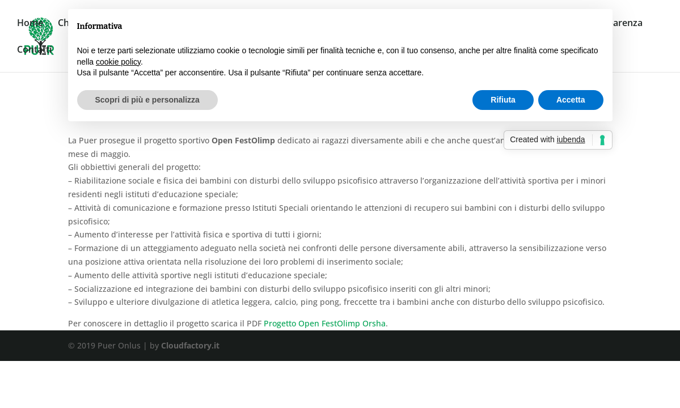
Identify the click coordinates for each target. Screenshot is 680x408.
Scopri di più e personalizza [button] (147, 99)
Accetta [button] (570, 99)
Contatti (34, 50)
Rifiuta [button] (503, 99)
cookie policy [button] (118, 61)
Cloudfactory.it (190, 345)
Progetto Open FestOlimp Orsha (325, 323)
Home (30, 24)
